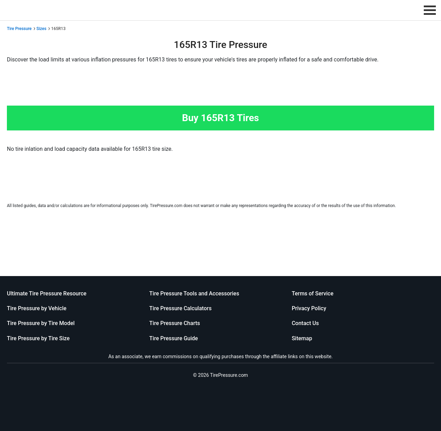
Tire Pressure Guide (173, 338)
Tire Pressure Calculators (180, 308)
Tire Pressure (19, 28)
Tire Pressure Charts (174, 323)
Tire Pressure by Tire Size (38, 338)
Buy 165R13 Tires (220, 118)
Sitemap (302, 338)
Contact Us (305, 323)
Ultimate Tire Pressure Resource (46, 293)
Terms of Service (313, 293)
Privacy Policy (309, 308)
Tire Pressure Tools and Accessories (194, 293)
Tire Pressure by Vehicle (36, 308)
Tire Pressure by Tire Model (41, 323)
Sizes (42, 28)
